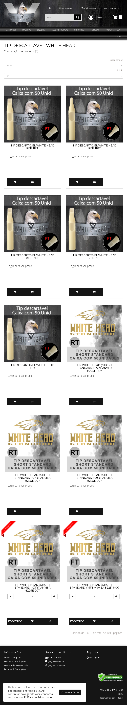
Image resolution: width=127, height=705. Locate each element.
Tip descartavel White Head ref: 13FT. (32, 257)
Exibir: (120, 70)
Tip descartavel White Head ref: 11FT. (32, 147)
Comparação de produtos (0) (21, 51)
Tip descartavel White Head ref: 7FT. (94, 257)
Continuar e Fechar (70, 692)
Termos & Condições (15, 669)
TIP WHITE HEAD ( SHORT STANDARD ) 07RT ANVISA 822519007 (32, 477)
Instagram (93, 657)
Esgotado (15, 621)
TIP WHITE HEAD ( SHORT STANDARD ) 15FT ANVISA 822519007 (94, 586)
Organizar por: (116, 60)
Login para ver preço (19, 156)
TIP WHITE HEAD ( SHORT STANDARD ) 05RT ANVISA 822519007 (94, 368)
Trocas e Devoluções (15, 661)
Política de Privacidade (16, 665)
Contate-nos (53, 657)
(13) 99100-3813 (66, 8)
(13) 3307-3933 (54, 661)
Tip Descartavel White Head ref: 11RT (94, 147)
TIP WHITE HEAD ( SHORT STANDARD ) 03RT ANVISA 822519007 (32, 587)
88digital (119, 698)
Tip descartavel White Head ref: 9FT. (32, 367)
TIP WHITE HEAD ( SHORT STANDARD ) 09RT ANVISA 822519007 (94, 477)
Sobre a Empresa (13, 657)
